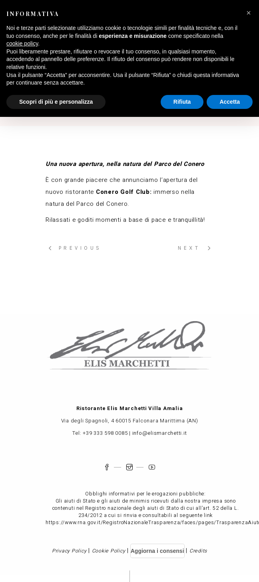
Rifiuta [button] (182, 102)
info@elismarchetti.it (159, 433)
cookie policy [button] (22, 43)
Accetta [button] (229, 102)
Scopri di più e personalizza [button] (56, 102)
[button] (248, 12)
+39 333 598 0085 (105, 433)
